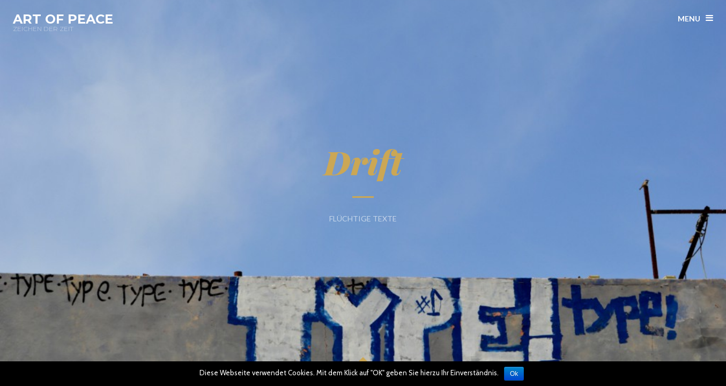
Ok (515, 373)
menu (689, 18)
